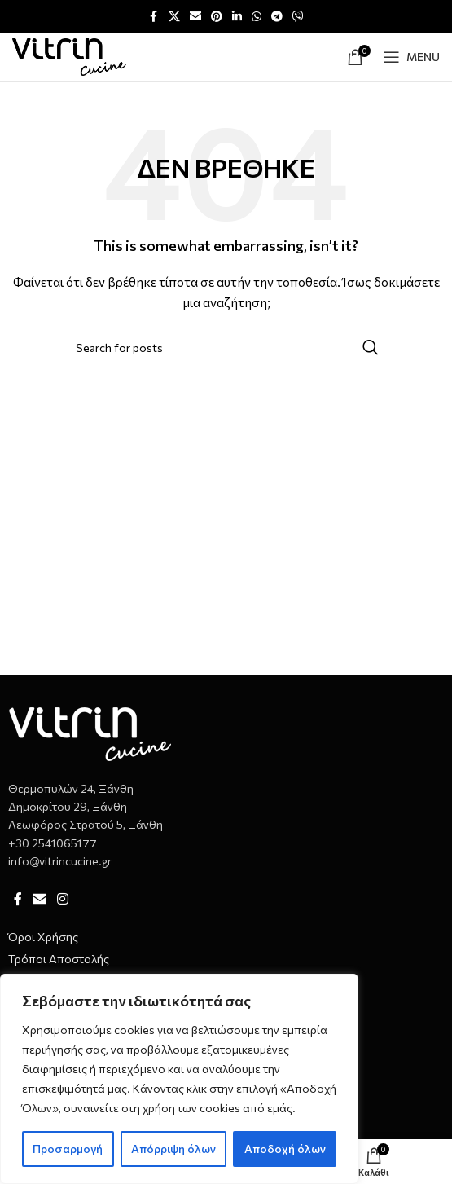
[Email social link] (195, 17)
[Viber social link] (298, 17)
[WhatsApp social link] (256, 17)
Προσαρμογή (68, 1148)
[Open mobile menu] (411, 57)
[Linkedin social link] (237, 17)
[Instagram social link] (62, 899)
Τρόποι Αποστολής (58, 959)
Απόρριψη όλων (173, 1148)
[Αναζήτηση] (226, 347)
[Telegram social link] (276, 17)
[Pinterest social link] (216, 17)
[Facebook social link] (154, 17)
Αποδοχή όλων (285, 1148)
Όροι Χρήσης (43, 937)
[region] (179, 1079)
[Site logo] (69, 55)
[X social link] (174, 17)
